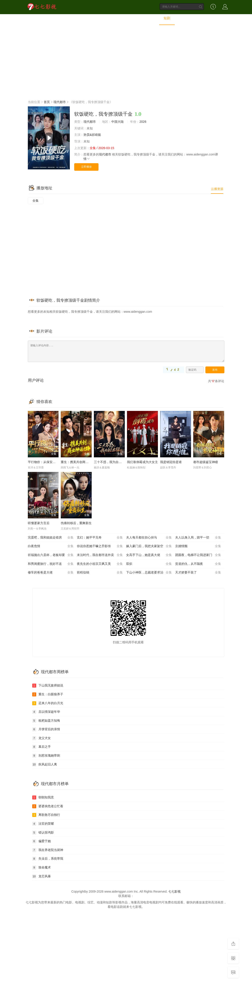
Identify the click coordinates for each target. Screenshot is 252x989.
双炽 (149, 564)
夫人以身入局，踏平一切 (198, 537)
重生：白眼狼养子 (47, 694)
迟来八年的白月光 (47, 703)
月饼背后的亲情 (46, 729)
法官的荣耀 (43, 824)
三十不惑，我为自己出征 (111, 462)
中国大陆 (117, 121)
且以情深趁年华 (46, 712)
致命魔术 (41, 868)
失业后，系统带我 (47, 859)
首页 (67, 18)
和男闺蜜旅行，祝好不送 (51, 564)
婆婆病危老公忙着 (47, 806)
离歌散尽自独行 (46, 815)
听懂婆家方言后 (38, 523)
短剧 (167, 18)
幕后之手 (41, 747)
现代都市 (59, 102)
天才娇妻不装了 (198, 572)
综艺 (117, 18)
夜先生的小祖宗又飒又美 (100, 564)
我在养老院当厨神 (47, 850)
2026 (142, 121)
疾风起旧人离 (44, 765)
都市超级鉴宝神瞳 (205, 462)
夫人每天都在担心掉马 (149, 537)
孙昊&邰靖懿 (92, 134)
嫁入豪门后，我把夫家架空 (149, 546)
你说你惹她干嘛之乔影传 (100, 546)
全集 (35, 200)
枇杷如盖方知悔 (46, 721)
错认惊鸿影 (43, 833)
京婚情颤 (198, 546)
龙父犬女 (41, 738)
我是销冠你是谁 (171, 462)
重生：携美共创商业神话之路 (81, 462)
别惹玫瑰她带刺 (46, 756)
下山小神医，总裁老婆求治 (149, 572)
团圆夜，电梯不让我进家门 (198, 555)
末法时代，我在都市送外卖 (100, 555)
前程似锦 (100, 572)
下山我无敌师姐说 (47, 686)
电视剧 (100, 18)
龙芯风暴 (41, 876)
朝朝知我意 (43, 797)
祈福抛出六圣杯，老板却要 (51, 555)
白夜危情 (51, 546)
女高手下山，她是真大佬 (149, 555)
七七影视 (174, 891)
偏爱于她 (41, 841)
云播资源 (217, 189)
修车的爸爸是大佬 (51, 572)
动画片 (150, 18)
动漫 (132, 18)
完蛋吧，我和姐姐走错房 (51, 537)
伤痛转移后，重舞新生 (76, 523)
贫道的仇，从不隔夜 (198, 564)
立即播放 (86, 166)
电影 (83, 18)
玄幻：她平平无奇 (100, 537)
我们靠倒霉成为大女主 (142, 462)
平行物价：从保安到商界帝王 (48, 462)
